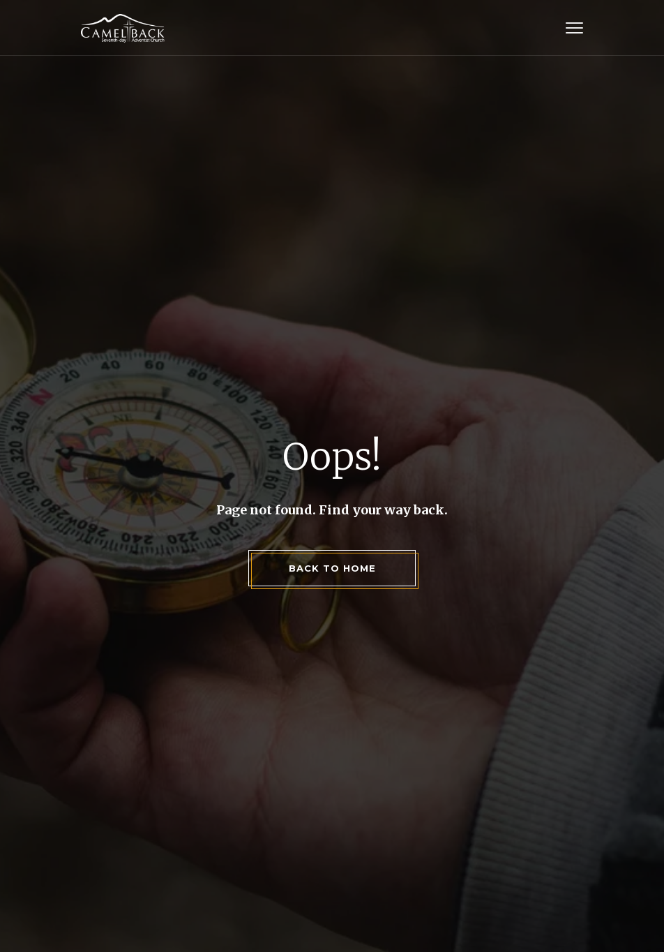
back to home (332, 568)
